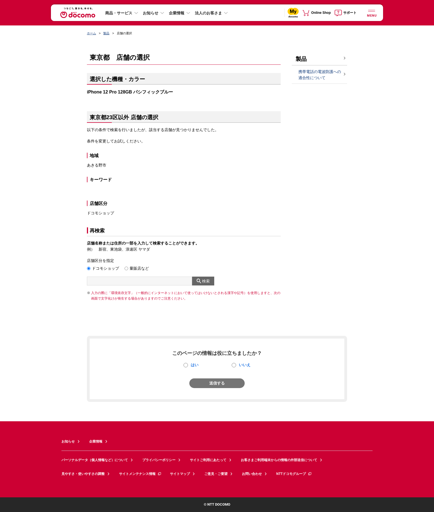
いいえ (244, 365)
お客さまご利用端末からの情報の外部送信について (279, 460)
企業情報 (176, 13)
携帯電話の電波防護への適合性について (319, 74)
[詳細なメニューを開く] (371, 12)
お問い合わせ (252, 474)
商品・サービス (118, 13)
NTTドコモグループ (294, 474)
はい (194, 365)
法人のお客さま (208, 13)
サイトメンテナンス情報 (140, 474)
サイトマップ (180, 474)
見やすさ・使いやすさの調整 (83, 474)
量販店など (139, 268)
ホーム (91, 33)
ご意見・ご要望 (216, 474)
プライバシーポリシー (158, 460)
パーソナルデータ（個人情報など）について (94, 460)
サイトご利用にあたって (208, 460)
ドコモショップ (105, 268)
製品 (106, 33)
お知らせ (150, 13)
